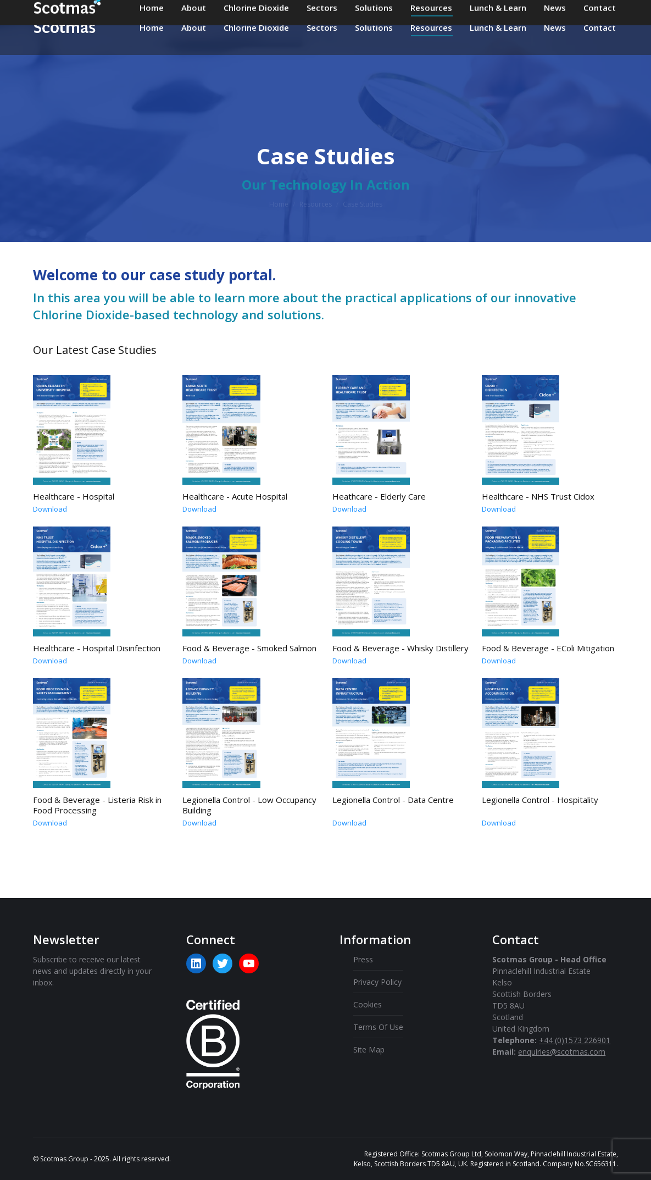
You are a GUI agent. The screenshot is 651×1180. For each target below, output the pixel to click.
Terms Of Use (378, 1027)
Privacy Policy (377, 982)
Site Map (369, 1049)
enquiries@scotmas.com (328, 10)
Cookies (367, 1004)
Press (363, 959)
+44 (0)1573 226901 (442, 10)
